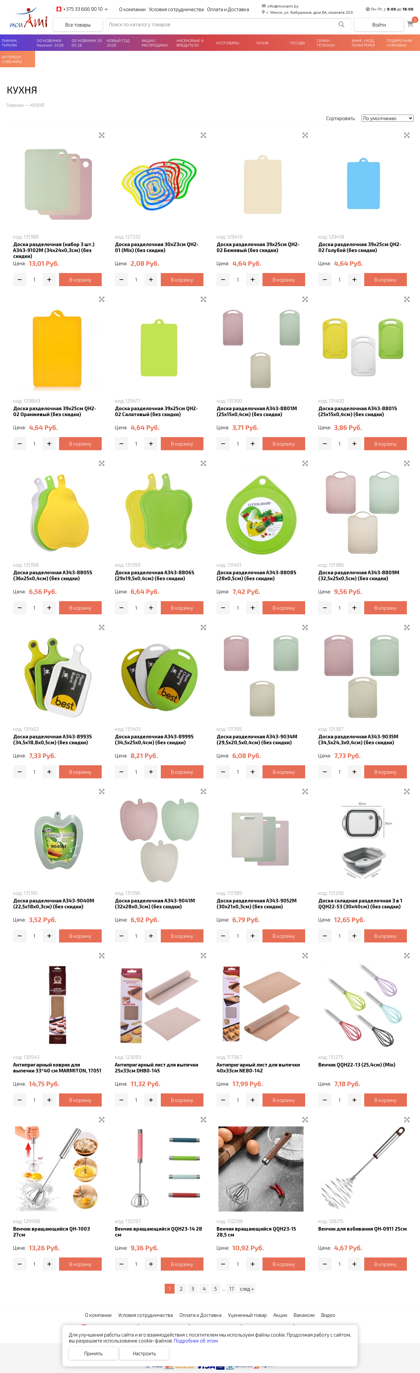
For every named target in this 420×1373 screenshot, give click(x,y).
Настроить (144, 1353)
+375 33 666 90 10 (79, 9)
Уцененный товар (247, 1315)
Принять (93, 1353)
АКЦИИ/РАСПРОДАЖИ (155, 42)
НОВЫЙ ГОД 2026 (118, 42)
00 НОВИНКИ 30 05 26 (87, 42)
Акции (280, 1315)
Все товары (78, 25)
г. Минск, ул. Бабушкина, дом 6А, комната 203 (307, 12)
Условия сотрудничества (176, 9)
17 (231, 1289)
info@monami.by (280, 6)
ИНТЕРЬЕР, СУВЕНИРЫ (12, 59)
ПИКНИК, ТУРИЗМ (10, 42)
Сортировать (340, 118)
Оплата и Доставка (228, 9)
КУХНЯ (262, 42)
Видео (328, 1315)
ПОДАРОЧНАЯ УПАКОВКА (399, 42)
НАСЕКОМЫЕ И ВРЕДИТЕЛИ (190, 42)
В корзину (80, 280)
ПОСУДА (297, 42)
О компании (132, 9)
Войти (379, 25)
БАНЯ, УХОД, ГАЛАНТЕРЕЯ (363, 42)
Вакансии (304, 1315)
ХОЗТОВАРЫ (227, 42)
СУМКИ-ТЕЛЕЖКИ (326, 42)
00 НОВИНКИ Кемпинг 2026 (50, 42)
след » (247, 1289)
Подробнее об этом (196, 1340)
